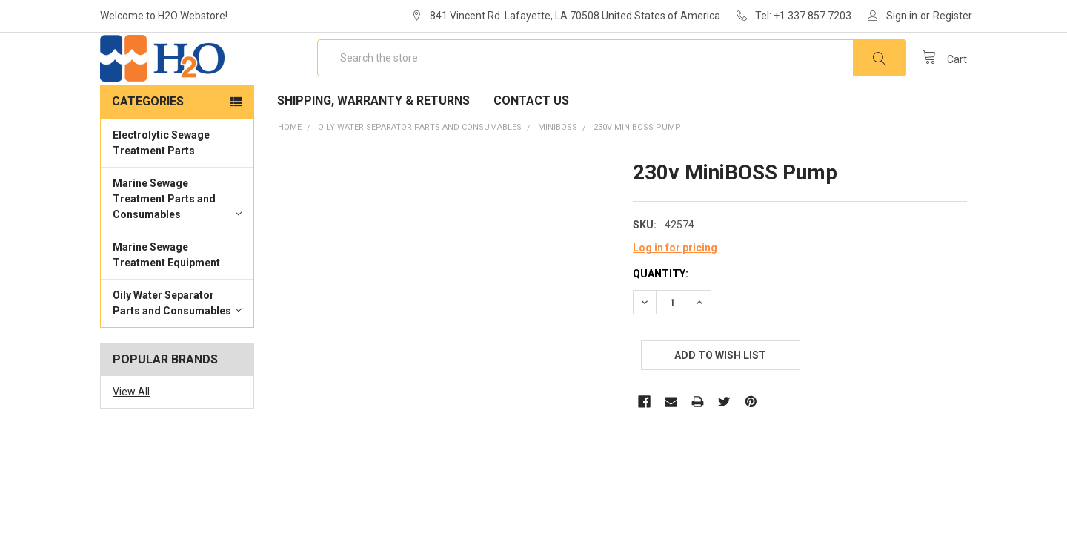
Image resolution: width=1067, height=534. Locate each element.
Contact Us (531, 143)
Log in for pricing (675, 291)
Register (952, 16)
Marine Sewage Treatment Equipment (166, 298)
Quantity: (660, 317)
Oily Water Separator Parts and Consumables (177, 346)
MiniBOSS (557, 170)
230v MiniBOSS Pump (637, 170)
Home (290, 170)
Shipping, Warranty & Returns (373, 143)
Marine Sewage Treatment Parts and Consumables (177, 241)
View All (131, 435)
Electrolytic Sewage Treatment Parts (161, 186)
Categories (148, 144)
